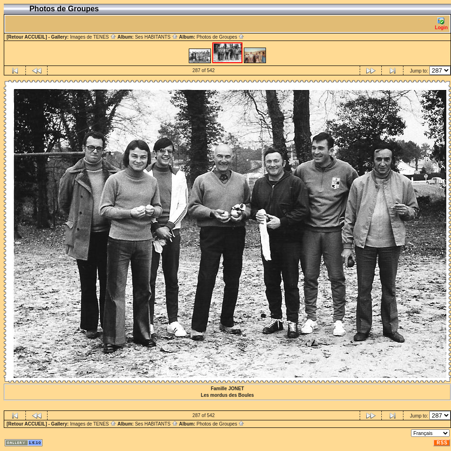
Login (441, 23)
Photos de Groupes (220, 37)
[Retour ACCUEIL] (27, 37)
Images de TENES (93, 37)
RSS (442, 442)
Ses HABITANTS (156, 37)
